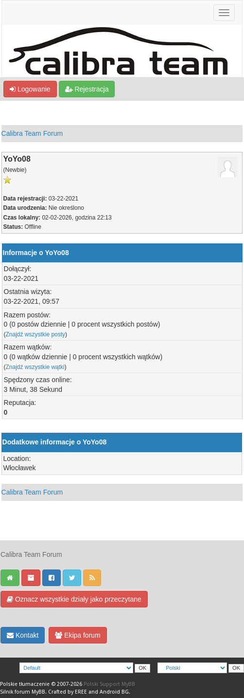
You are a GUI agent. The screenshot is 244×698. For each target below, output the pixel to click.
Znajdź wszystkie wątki (35, 367)
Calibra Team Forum (32, 133)
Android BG (114, 692)
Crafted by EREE (67, 692)
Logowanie (30, 89)
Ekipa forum (78, 635)
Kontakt (22, 635)
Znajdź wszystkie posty (36, 334)
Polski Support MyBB (109, 684)
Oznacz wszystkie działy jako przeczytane (74, 599)
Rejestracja (87, 89)
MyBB (38, 692)
